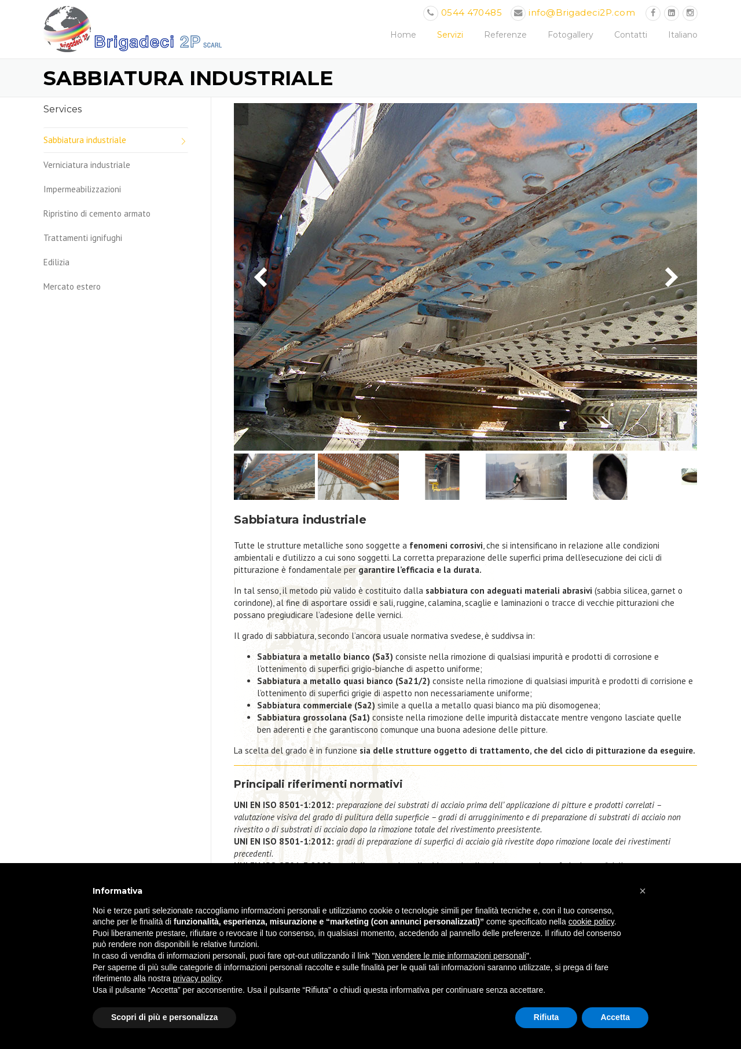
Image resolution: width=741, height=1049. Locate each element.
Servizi (450, 35)
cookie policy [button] (591, 921)
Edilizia (56, 262)
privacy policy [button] (197, 978)
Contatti (630, 35)
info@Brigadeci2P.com (582, 12)
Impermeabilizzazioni (82, 189)
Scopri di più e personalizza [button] (164, 1017)
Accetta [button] (615, 1017)
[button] (642, 891)
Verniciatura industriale (86, 164)
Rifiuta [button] (546, 1017)
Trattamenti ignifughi (82, 237)
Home (403, 35)
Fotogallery (570, 35)
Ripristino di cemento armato (97, 213)
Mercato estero (72, 286)
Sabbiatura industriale (84, 139)
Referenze (505, 35)
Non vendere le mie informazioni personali (450, 955)
